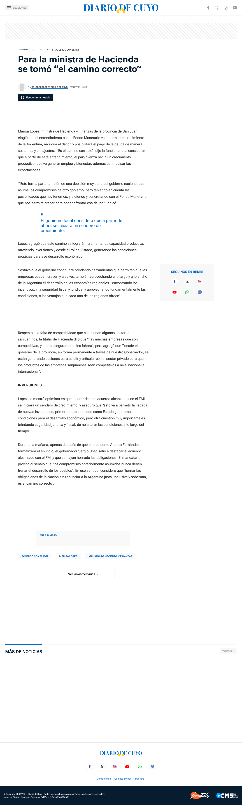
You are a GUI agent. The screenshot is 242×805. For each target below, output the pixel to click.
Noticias (45, 49)
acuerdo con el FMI (67, 49)
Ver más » (228, 650)
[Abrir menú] (17, 7)
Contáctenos (104, 778)
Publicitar (140, 778)
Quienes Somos (123, 778)
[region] (121, 31)
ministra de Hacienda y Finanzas (110, 556)
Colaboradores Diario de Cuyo (49, 87)
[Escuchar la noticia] (35, 97)
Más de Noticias (23, 651)
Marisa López (68, 556)
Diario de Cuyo (26, 49)
